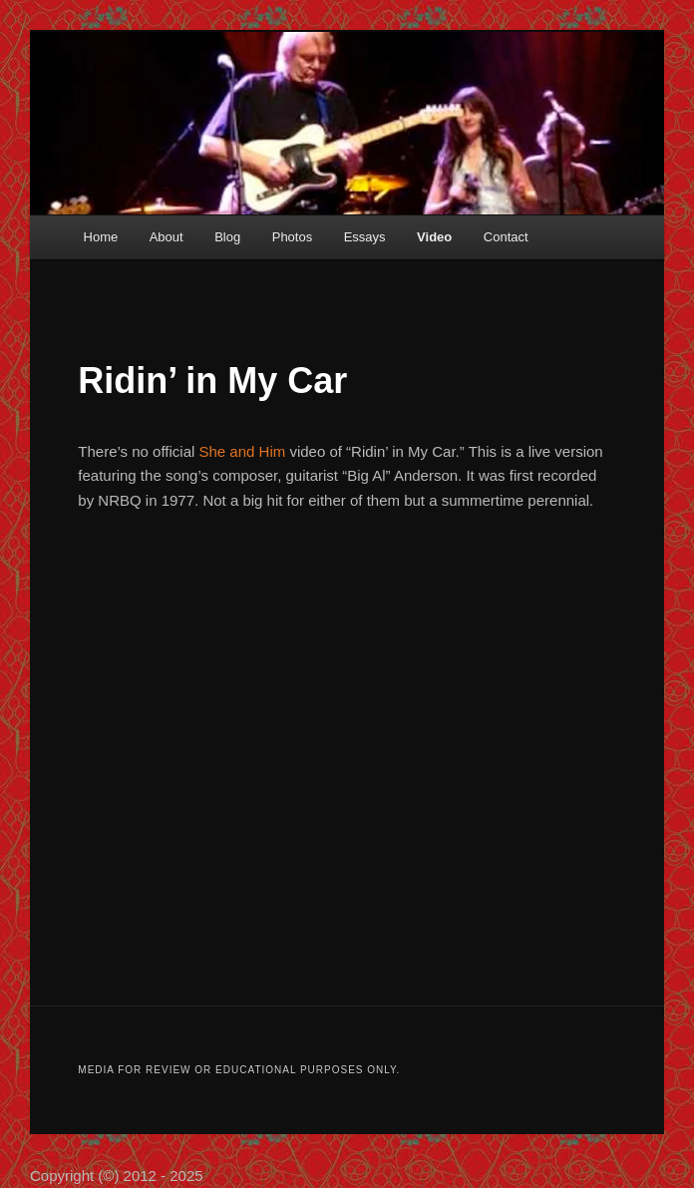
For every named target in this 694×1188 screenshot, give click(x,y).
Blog (227, 236)
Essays (365, 236)
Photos (292, 236)
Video (434, 236)
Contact (506, 236)
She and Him (242, 451)
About (166, 236)
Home (101, 236)
